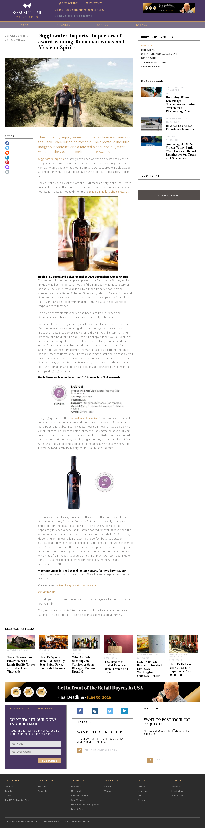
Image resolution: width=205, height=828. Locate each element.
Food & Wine (148, 58)
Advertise (42, 786)
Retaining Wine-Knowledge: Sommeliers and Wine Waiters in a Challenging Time (181, 104)
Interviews (148, 49)
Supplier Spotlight (80, 795)
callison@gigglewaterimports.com (76, 585)
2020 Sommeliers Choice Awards (109, 191)
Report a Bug (177, 791)
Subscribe (43, 791)
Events (141, 25)
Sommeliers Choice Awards (86, 418)
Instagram (143, 791)
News (24, 25)
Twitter (141, 795)
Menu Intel (76, 791)
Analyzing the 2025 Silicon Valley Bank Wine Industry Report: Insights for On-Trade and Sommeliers (181, 151)
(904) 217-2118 (47, 592)
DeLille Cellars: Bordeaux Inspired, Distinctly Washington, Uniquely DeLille (150, 669)
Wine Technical (150, 66)
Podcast (108, 786)
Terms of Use (177, 795)
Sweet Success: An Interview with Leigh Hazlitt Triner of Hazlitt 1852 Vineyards (21, 664)
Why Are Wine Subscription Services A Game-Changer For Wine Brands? (84, 664)
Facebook (142, 800)
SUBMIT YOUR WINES (169, 195)
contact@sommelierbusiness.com (21, 821)
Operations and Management (159, 54)
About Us (9, 786)
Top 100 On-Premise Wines (17, 800)
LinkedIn (141, 786)
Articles (63, 25)
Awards (102, 25)
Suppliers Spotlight (18, 36)
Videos (107, 791)
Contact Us (176, 786)
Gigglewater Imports (51, 159)
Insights (146, 45)
